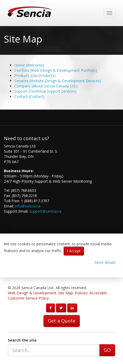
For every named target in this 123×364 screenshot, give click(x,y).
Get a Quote (61, 321)
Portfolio (55, 70)
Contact (29, 96)
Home (29, 65)
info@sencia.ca (27, 206)
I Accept (74, 250)
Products (34, 75)
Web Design (18, 292)
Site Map (65, 292)
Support (45, 91)
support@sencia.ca (45, 211)
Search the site (22, 340)
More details (105, 262)
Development (44, 292)
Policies (81, 292)
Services (57, 80)
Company (45, 85)
